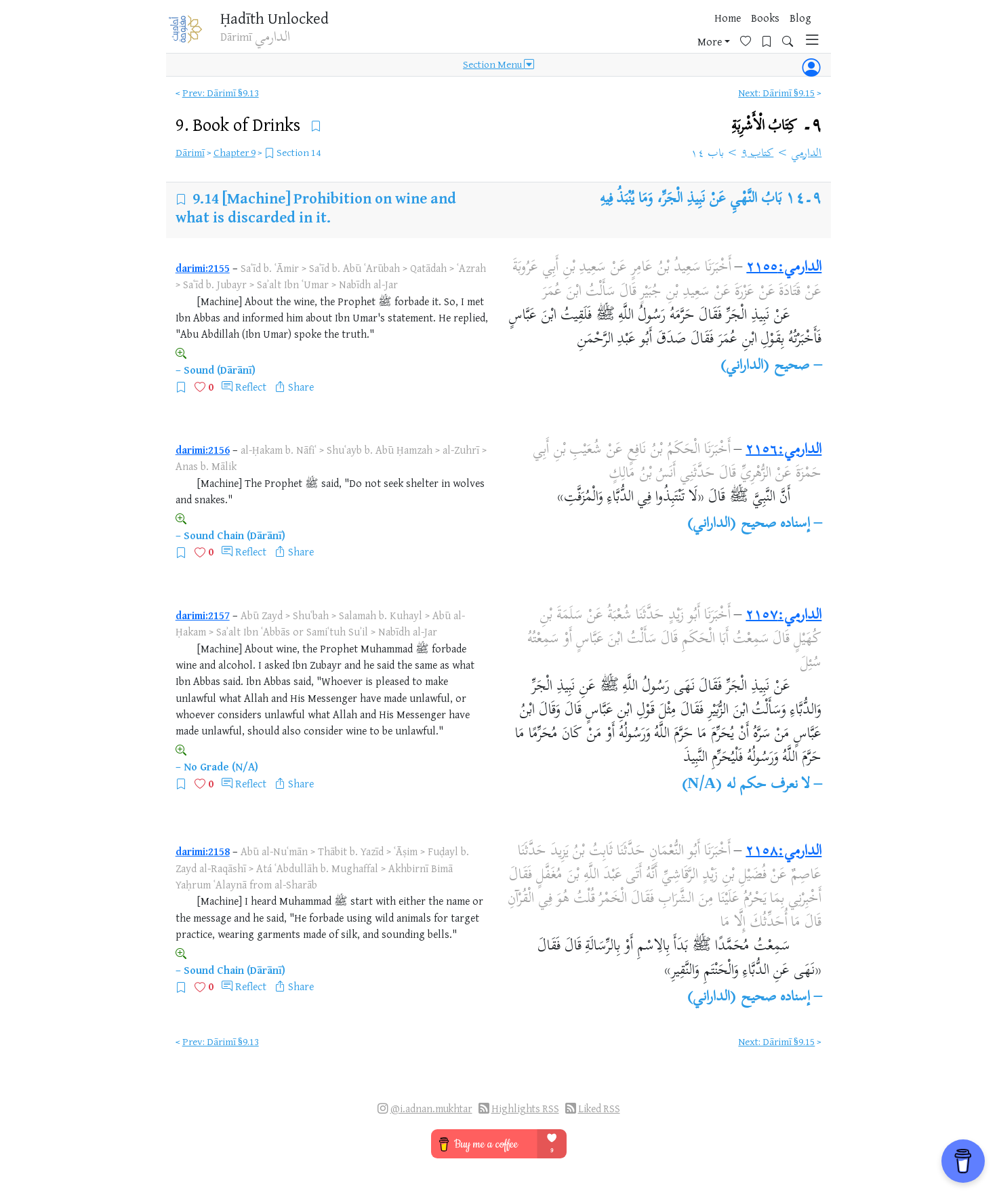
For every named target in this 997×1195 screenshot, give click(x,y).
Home (584, 33)
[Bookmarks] (751, 31)
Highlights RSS (525, 1108)
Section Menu (498, 69)
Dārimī (190, 152)
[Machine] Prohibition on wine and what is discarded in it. (316, 208)
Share (301, 386)
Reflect (250, 386)
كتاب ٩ (757, 154)
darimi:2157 (203, 615)
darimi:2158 (203, 851)
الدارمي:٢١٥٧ (783, 615)
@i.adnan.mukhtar (431, 1108)
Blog (657, 33)
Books (621, 33)
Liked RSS (599, 1108)
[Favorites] (730, 31)
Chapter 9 (234, 152)
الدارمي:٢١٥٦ (783, 450)
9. (240, 124)
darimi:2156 (203, 450)
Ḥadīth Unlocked (283, 20)
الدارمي (806, 154)
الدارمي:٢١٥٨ (783, 851)
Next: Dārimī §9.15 (776, 92)
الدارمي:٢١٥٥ (783, 267)
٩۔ (776, 126)
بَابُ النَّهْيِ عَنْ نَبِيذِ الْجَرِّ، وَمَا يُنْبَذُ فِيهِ (690, 199)
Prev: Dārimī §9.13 (220, 92)
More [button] (690, 33)
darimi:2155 (203, 268)
